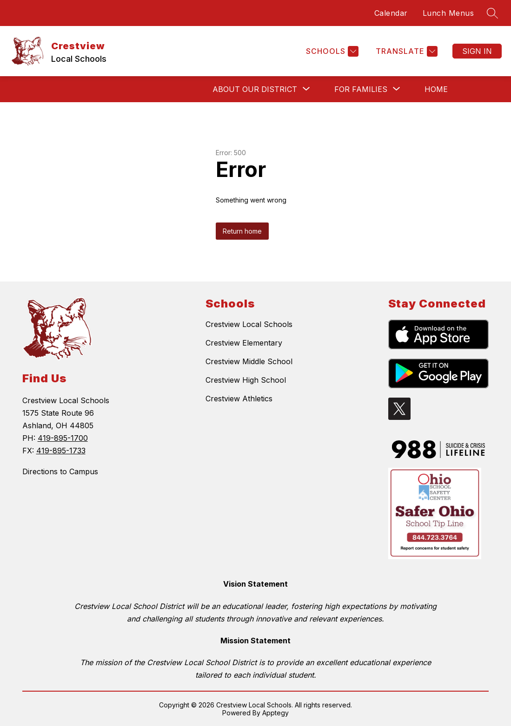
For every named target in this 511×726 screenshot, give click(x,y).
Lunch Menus (448, 13)
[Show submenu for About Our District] (254, 89)
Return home (242, 231)
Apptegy (275, 713)
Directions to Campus (60, 471)
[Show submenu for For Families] (360, 89)
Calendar (391, 13)
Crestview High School (246, 380)
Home (436, 89)
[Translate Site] (405, 51)
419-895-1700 (63, 438)
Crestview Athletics (239, 398)
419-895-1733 (61, 450)
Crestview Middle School (249, 361)
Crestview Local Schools (249, 324)
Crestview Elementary (244, 342)
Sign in (477, 51)
